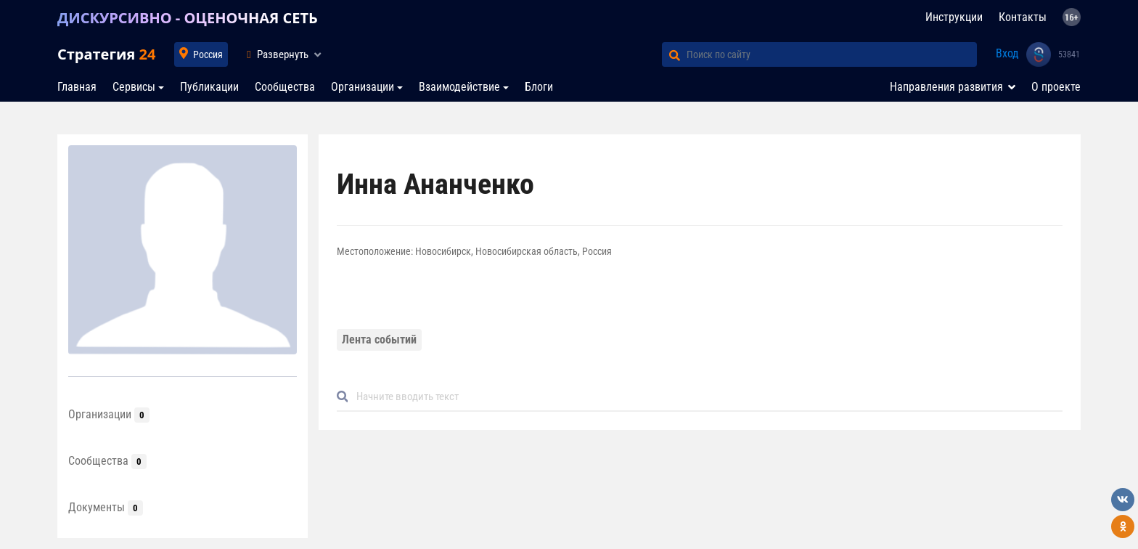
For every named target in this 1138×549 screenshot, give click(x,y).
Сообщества (285, 87)
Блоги (539, 87)
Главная (77, 87)
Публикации (209, 87)
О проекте (1056, 87)
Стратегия (106, 54)
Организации (362, 87)
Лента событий (379, 339)
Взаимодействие (459, 87)
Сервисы (133, 87)
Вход (1007, 53)
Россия (208, 54)
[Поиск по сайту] (832, 54)
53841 (1069, 54)
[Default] (705, 396)
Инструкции (954, 17)
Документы (105, 507)
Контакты (1023, 17)
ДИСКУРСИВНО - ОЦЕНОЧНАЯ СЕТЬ (187, 18)
